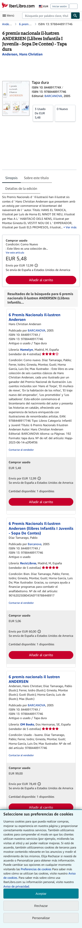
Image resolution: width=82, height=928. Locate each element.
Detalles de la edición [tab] (21, 188)
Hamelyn (26, 349)
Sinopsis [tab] (11, 178)
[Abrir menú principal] (9, 15)
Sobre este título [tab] (36, 178)
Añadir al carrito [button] (41, 280)
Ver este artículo (15, 252)
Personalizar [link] (41, 918)
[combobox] (46, 15)
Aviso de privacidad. (16, 886)
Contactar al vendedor (21, 449)
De (43, 113)
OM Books (27, 724)
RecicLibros (28, 563)
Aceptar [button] (41, 893)
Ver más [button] (71, 227)
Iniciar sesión (59, 6)
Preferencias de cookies (36, 869)
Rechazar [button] (41, 906)
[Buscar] (75, 15)
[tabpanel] (39, 212)
